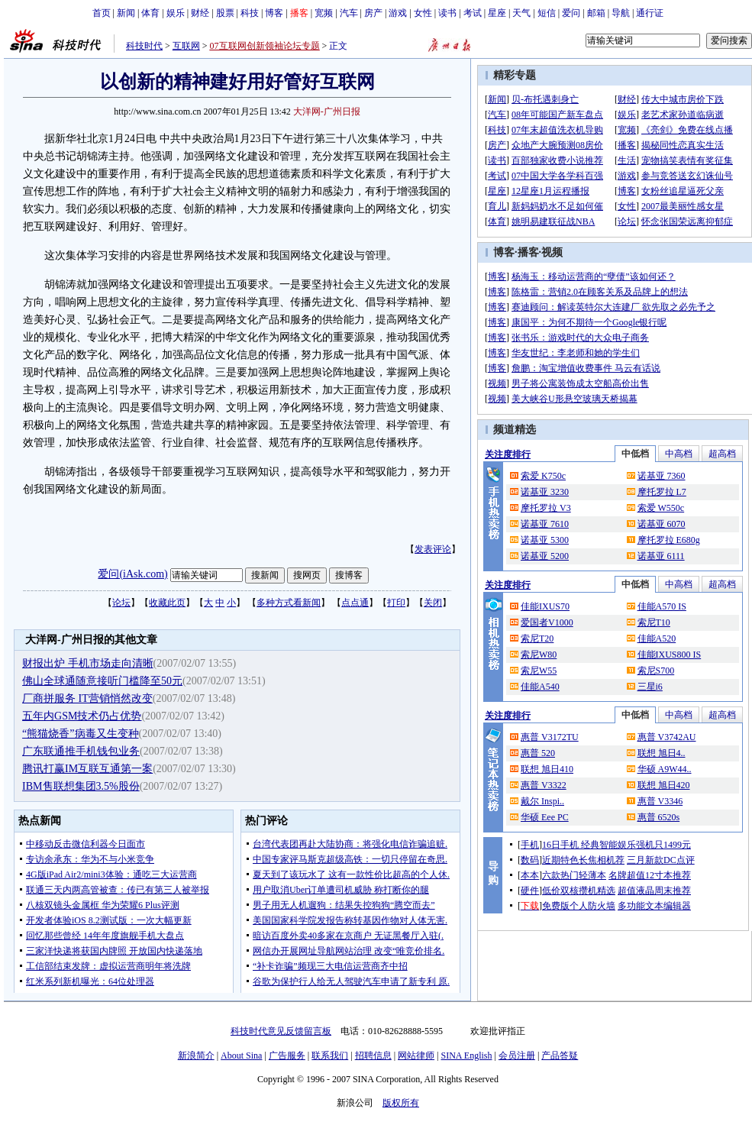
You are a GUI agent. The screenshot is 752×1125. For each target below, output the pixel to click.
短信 (546, 13)
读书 (447, 13)
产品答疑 (559, 1055)
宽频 (324, 13)
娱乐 (175, 13)
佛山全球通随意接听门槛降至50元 (102, 681)
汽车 (349, 13)
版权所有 (400, 1103)
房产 (373, 13)
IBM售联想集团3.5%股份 (81, 786)
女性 (423, 13)
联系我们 (329, 1055)
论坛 (121, 602)
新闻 (126, 13)
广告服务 (287, 1055)
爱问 (571, 13)
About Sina (241, 1055)
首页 (101, 13)
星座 (497, 13)
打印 (396, 602)
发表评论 (433, 549)
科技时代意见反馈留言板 (281, 1031)
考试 (472, 13)
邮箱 (596, 13)
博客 (274, 13)
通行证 (649, 13)
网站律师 (416, 1055)
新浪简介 (196, 1055)
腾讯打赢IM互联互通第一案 (87, 768)
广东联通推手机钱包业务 (81, 751)
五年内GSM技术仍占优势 (81, 716)
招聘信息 (373, 1055)
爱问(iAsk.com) (132, 574)
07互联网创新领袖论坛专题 (265, 45)
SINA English (466, 1055)
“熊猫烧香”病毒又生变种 (80, 733)
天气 (521, 13)
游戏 (398, 13)
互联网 (186, 45)
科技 (249, 13)
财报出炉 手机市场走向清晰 (87, 663)
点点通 (355, 602)
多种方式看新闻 (289, 602)
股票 (225, 13)
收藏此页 (167, 602)
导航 (621, 13)
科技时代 (144, 45)
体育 (150, 13)
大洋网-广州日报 (326, 111)
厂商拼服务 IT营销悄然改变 (87, 698)
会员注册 (517, 1055)
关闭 (433, 602)
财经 (200, 13)
